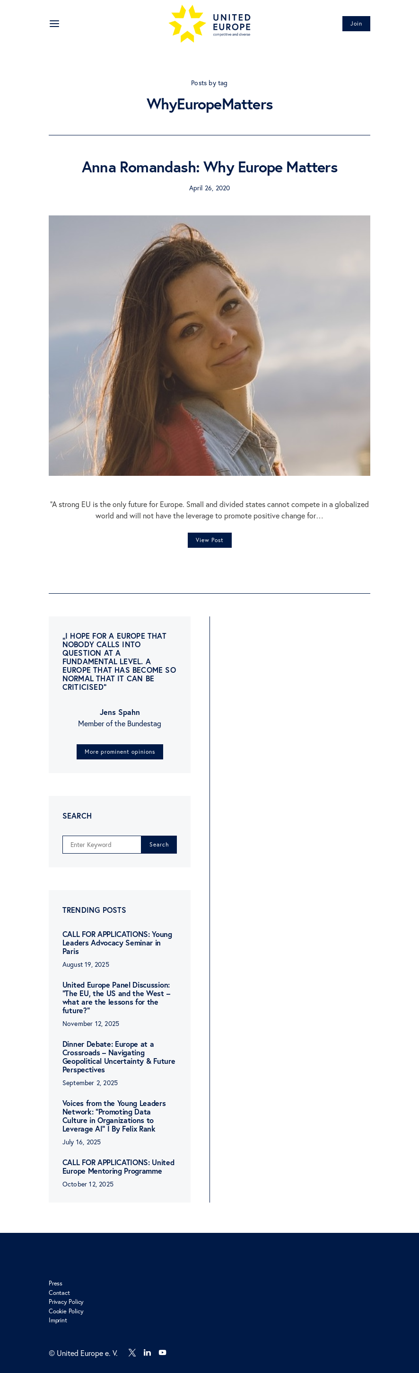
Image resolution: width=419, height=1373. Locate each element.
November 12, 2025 (90, 1023)
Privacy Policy (66, 1302)
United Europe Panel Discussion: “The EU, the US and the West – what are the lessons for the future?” (116, 997)
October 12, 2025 (87, 1183)
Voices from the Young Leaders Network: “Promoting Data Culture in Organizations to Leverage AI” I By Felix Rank (114, 1115)
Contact (59, 1293)
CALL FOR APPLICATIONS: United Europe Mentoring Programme (118, 1166)
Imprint (58, 1320)
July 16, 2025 (81, 1141)
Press (55, 1283)
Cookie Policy (66, 1311)
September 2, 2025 (90, 1082)
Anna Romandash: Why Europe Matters (209, 167)
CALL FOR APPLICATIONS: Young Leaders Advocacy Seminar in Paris (117, 942)
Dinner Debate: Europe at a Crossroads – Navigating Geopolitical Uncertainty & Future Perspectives (118, 1056)
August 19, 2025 (85, 964)
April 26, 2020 (209, 187)
